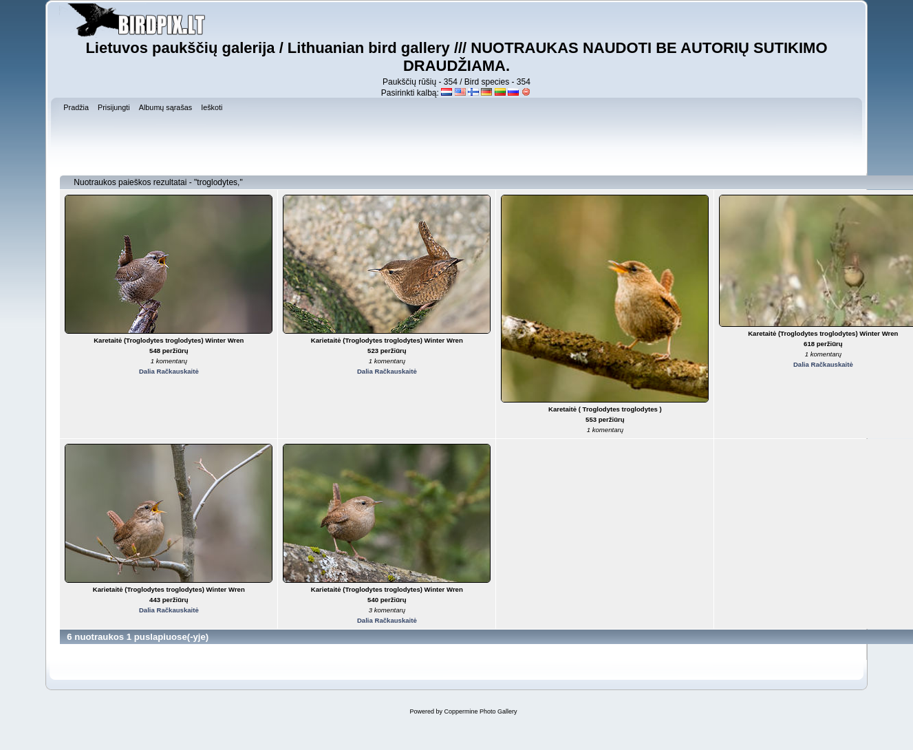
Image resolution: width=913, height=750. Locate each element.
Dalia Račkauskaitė (169, 371)
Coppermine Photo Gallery (480, 711)
